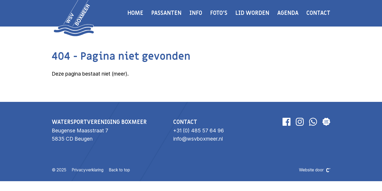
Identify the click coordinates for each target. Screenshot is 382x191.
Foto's (218, 13)
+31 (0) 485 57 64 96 (198, 130)
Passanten (166, 13)
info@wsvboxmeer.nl (198, 139)
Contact (318, 13)
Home (135, 13)
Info (195, 13)
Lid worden (252, 13)
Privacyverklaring (87, 169)
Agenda (287, 13)
